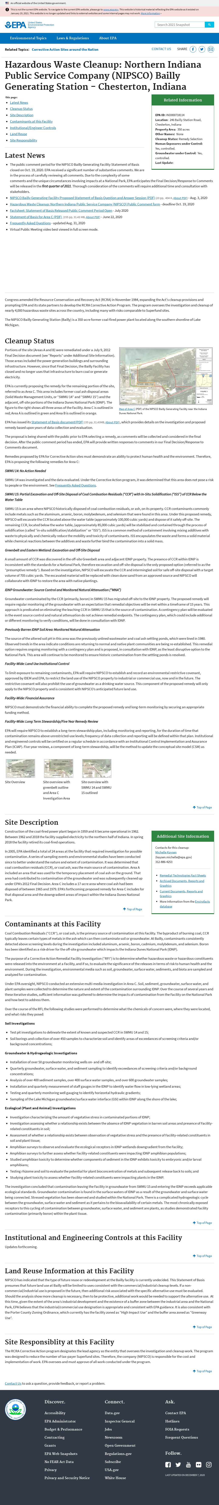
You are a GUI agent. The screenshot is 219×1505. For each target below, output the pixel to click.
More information (150, 13)
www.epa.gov (110, 9)
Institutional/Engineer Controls (33, 127)
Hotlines (172, 1422)
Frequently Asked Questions (30, 223)
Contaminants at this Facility (31, 121)
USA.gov (112, 1470)
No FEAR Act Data (59, 1462)
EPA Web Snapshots (61, 1454)
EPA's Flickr (198, 1464)
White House (115, 1478)
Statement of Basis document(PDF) (57, 422)
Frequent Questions (181, 1438)
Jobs (108, 1430)
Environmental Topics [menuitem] (28, 38)
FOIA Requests (177, 1430)
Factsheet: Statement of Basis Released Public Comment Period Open (61, 210)
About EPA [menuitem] (108, 38)
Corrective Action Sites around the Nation (65, 49)
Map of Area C (127, 409)
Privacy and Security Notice (67, 1478)
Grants (50, 1446)
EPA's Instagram (209, 1464)
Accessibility (55, 1413)
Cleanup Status (21, 108)
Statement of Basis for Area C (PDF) (36, 217)
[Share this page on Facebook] (193, 49)
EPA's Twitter (178, 1464)
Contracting (55, 1438)
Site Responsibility (23, 140)
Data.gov (112, 1413)
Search (209, 25)
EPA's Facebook (168, 1464)
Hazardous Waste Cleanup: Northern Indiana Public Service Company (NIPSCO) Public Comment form (85, 204)
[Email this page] (211, 49)
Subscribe (113, 1462)
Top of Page (204, 807)
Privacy (51, 1470)
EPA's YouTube (188, 1464)
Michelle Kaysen (166, 852)
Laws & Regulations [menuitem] (73, 38)
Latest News (19, 102)
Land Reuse (18, 134)
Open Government (120, 1446)
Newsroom (113, 1438)
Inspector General (120, 1422)
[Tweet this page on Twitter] (202, 49)
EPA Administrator (60, 1422)
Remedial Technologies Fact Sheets (183, 875)
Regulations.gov (118, 1454)
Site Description (21, 115)
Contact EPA (175, 1413)
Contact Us (161, 48)
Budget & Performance (63, 1430)
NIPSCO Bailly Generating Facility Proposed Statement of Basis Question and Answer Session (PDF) (82, 197)
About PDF (180, 198)
